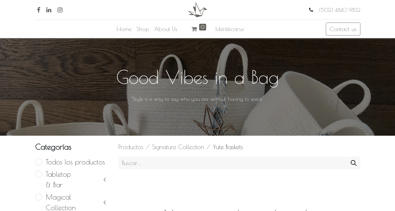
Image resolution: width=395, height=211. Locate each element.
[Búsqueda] (353, 162)
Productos (130, 146)
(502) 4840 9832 (338, 10)
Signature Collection (178, 146)
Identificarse (230, 28)
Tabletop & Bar (58, 179)
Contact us (343, 28)
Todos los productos (75, 162)
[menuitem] (124, 29)
